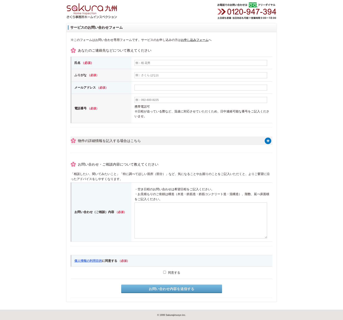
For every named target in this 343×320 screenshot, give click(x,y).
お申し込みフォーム (194, 40)
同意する (171, 272)
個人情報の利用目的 (88, 260)
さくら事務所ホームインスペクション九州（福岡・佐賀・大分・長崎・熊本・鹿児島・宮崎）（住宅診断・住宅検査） (96, 11)
